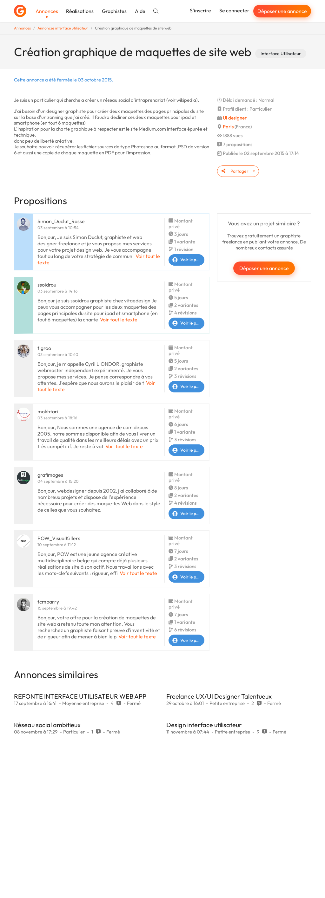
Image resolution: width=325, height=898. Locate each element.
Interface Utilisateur (281, 53)
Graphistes (114, 11)
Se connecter (234, 10)
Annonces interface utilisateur (62, 28)
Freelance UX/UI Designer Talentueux (219, 696)
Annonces (47, 11)
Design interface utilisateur (204, 725)
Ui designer (235, 118)
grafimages (50, 475)
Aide (140, 11)
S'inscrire (200, 10)
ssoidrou (46, 284)
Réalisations (80, 11)
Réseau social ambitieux (47, 725)
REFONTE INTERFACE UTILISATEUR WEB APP (80, 696)
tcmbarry (48, 601)
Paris (228, 127)
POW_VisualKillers (58, 538)
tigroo (44, 348)
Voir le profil (186, 260)
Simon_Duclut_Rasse (61, 221)
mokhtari (47, 411)
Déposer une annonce (282, 11)
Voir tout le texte (118, 319)
